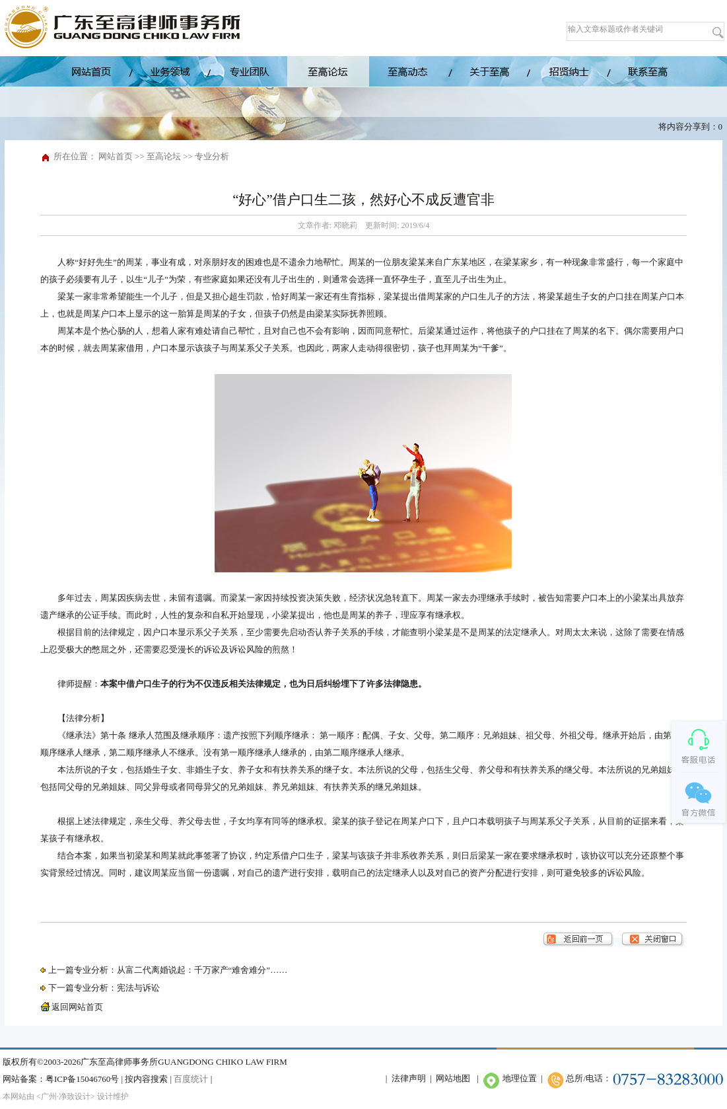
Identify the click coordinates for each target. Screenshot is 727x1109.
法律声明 (409, 1078)
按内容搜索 (146, 1079)
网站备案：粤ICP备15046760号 (61, 1079)
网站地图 (453, 1078)
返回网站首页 (71, 1007)
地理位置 (519, 1078)
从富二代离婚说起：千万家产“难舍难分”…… (202, 970)
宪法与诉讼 (138, 988)
